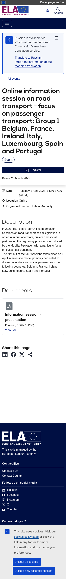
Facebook (10, 494)
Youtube (9, 509)
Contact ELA (10, 470)
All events (11, 78)
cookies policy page (26, 536)
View (10, 330)
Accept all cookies (26, 561)
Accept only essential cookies (33, 570)
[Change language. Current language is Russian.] (47, 10)
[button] (6, 354)
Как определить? (52, 2)
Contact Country (12, 475)
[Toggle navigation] (7, 23)
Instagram (11, 499)
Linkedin (10, 489)
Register (33, 170)
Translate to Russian (28, 57)
